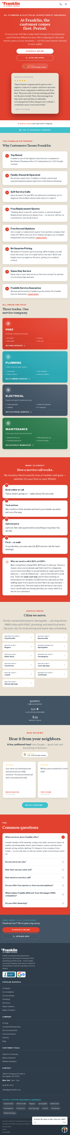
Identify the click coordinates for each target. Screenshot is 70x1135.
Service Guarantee (9, 1030)
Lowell (45, 1108)
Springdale (42, 1104)
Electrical (6, 1003)
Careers (5, 1038)
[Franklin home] (11, 4)
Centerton (21, 1108)
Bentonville (21, 1104)
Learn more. (41, 238)
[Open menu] (66, 4)
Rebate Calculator (9, 1061)
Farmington (8, 1108)
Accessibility (6, 1132)
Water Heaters (8, 1006)
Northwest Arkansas (30, 1100)
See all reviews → (35, 805)
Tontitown (55, 1108)
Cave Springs (34, 1108)
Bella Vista (55, 1104)
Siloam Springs (9, 1113)
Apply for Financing (10, 1054)
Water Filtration (8, 1010)
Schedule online (35, 51)
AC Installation (8, 992)
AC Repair (6, 988)
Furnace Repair (8, 996)
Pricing (5, 1023)
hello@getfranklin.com (11, 1090)
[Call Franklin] (61, 4)
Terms (4, 1129)
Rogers (32, 1104)
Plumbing (6, 999)
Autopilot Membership (11, 1027)
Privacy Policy (6, 1126)
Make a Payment (9, 1058)
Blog (4, 1041)
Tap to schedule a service (35, 130)
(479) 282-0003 (7, 1085)
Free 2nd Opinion (9, 1034)
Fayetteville (8, 1104)
